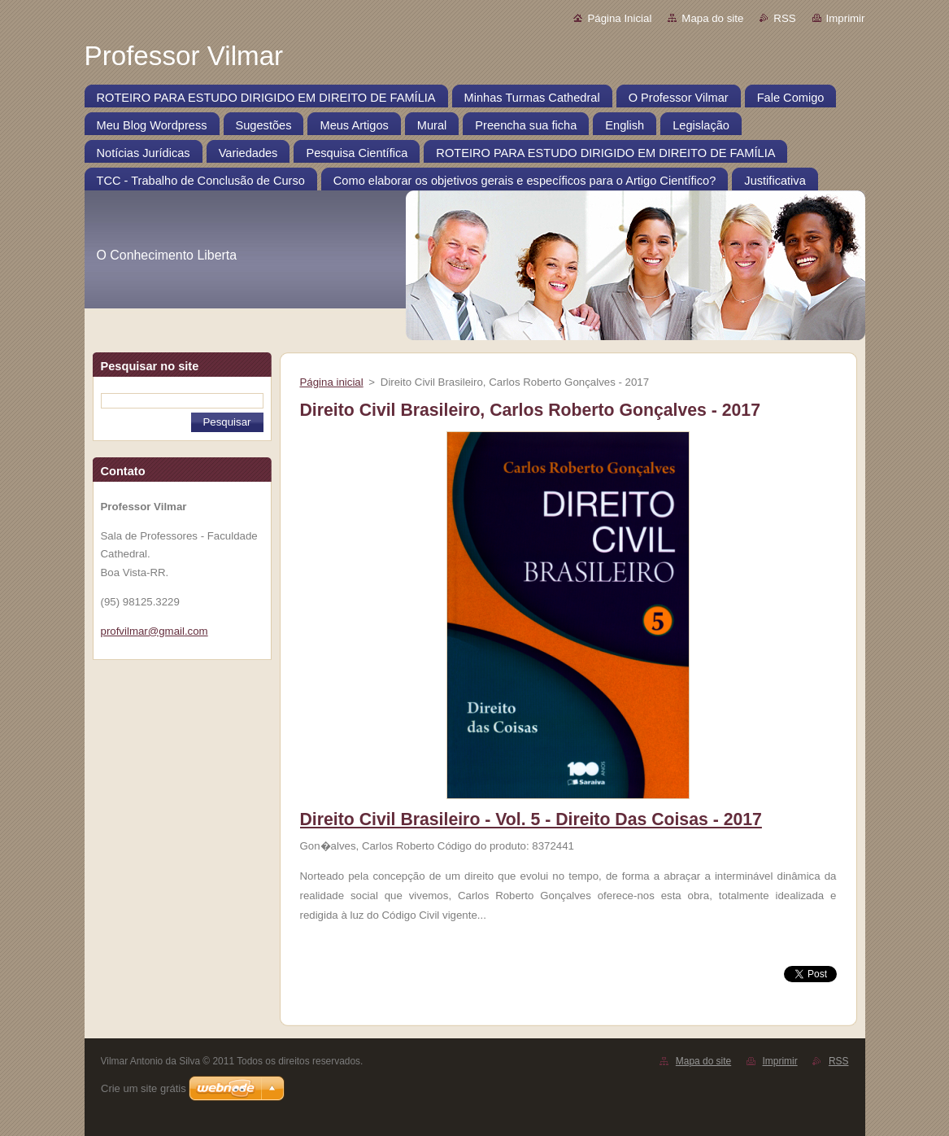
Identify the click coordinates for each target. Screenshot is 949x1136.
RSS (784, 18)
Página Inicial (619, 18)
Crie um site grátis (143, 1088)
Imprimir (845, 18)
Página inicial (331, 382)
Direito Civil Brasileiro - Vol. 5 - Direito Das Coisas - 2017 (531, 819)
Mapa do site (712, 18)
